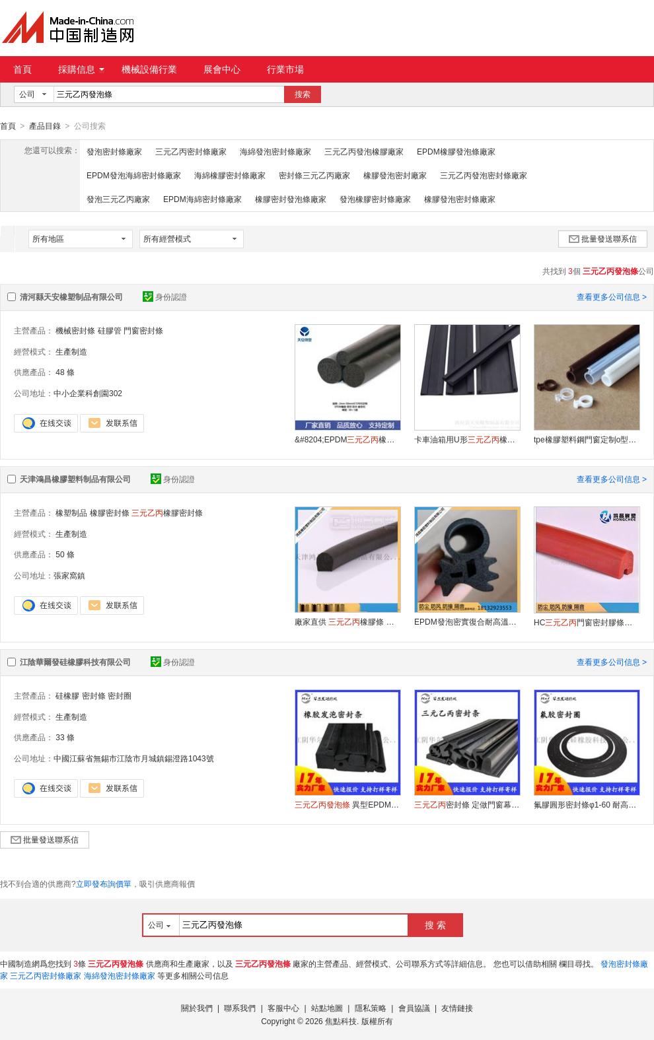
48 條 (65, 371)
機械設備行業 (149, 69)
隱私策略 (370, 1007)
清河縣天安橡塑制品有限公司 (71, 296)
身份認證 (165, 296)
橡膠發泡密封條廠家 (459, 198)
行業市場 (285, 69)
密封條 (94, 695)
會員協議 (414, 1007)
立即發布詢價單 (103, 883)
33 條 (65, 737)
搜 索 (435, 924)
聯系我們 (240, 1007)
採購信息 (81, 69)
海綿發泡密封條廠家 (275, 151)
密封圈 (119, 695)
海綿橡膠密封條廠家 (230, 175)
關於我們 (197, 1007)
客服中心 (283, 1007)
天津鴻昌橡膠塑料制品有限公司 (75, 478)
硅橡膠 (67, 695)
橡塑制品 (71, 512)
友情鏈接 (457, 1007)
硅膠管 (110, 330)
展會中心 (221, 69)
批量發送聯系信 (603, 238)
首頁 (22, 69)
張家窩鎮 (69, 575)
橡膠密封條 (109, 512)
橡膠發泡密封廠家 (395, 175)
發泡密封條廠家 (114, 151)
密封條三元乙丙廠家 (314, 175)
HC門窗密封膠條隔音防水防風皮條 (586, 622)
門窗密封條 (143, 330)
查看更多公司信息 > (612, 296)
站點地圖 (327, 1007)
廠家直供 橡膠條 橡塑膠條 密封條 (347, 621)
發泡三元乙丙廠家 (118, 198)
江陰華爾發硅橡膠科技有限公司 (75, 661)
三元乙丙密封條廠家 (191, 151)
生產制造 (71, 351)
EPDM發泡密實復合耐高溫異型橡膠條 (467, 621)
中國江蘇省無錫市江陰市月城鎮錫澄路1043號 (134, 758)
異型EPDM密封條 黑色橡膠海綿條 (347, 804)
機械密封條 (75, 330)
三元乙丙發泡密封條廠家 (483, 175)
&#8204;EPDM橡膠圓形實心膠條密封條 (347, 439)
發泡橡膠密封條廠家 (375, 198)
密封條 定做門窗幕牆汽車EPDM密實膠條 (467, 804)
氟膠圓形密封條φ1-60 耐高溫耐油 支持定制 (586, 804)
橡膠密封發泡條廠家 (290, 198)
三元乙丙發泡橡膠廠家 (364, 151)
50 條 (65, 554)
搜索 (302, 94)
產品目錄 (45, 126)
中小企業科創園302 (88, 393)
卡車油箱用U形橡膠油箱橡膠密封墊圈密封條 (467, 439)
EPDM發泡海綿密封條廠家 (134, 175)
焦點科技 (341, 1020)
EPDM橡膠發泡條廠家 (456, 151)
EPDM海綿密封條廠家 (202, 198)
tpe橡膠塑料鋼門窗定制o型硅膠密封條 (586, 439)
